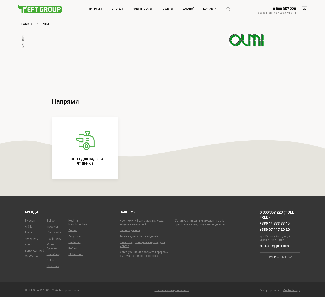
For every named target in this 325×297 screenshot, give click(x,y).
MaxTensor (32, 256)
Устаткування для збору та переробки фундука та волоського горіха (144, 253)
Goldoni (51, 260)
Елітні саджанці (130, 230)
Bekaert (51, 220)
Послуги (167, 8)
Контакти (209, 8)
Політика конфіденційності (172, 290)
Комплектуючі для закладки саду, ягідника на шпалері (142, 222)
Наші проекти (142, 8)
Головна (26, 23)
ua (304, 9)
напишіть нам (280, 257)
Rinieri (29, 232)
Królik (28, 226)
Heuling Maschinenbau (77, 222)
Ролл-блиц (53, 254)
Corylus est (75, 236)
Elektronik (53, 266)
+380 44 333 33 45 (275, 223)
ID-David (73, 248)
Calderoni (74, 242)
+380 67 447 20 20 (275, 229)
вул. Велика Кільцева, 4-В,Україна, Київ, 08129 (276, 238)
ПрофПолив (54, 238)
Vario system (55, 232)
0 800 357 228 (284, 9)
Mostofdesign (291, 290)
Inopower (52, 226)
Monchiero (31, 238)
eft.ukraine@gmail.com (274, 246)
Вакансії (188, 8)
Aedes (72, 230)
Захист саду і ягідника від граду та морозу (142, 244)
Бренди (117, 8)
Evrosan (30, 220)
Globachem (75, 254)
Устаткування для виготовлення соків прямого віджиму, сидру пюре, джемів (200, 222)
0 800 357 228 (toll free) (277, 214)
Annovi (29, 244)
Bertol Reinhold (34, 250)
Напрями (95, 8)
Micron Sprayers (52, 246)
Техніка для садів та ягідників (139, 236)
